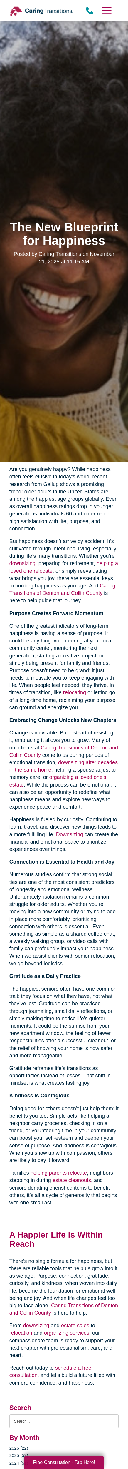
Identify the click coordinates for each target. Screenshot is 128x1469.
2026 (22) (18, 1447)
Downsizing (69, 834)
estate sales (75, 1325)
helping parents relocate (59, 1173)
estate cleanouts (72, 1180)
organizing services (66, 1333)
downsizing (22, 563)
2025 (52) (18, 1455)
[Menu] (106, 10)
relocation (20, 1333)
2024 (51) (18, 1462)
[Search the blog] (64, 1421)
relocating (74, 692)
